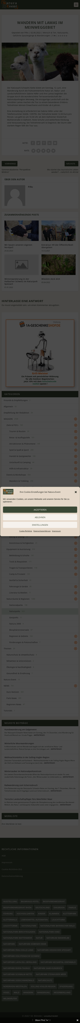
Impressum (56, 531)
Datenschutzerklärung (42, 531)
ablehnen (40, 517)
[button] (75, 492)
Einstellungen (40, 524)
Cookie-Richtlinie (25, 531)
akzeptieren (40, 509)
